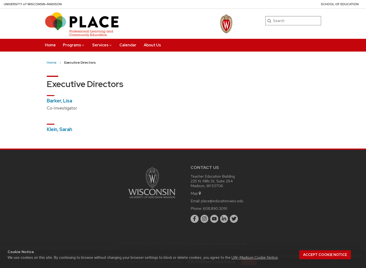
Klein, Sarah (59, 129)
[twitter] (234, 219)
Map (196, 193)
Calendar (127, 45)
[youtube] (214, 219)
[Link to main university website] (151, 199)
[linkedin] (224, 219)
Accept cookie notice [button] (325, 254)
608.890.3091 (215, 208)
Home (50, 45)
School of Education (340, 4)
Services (102, 45)
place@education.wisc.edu (222, 200)
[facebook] (195, 219)
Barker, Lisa (59, 101)
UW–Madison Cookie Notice (254, 257)
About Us (152, 45)
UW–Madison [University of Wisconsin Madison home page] (33, 4)
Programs (74, 45)
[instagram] (204, 219)
